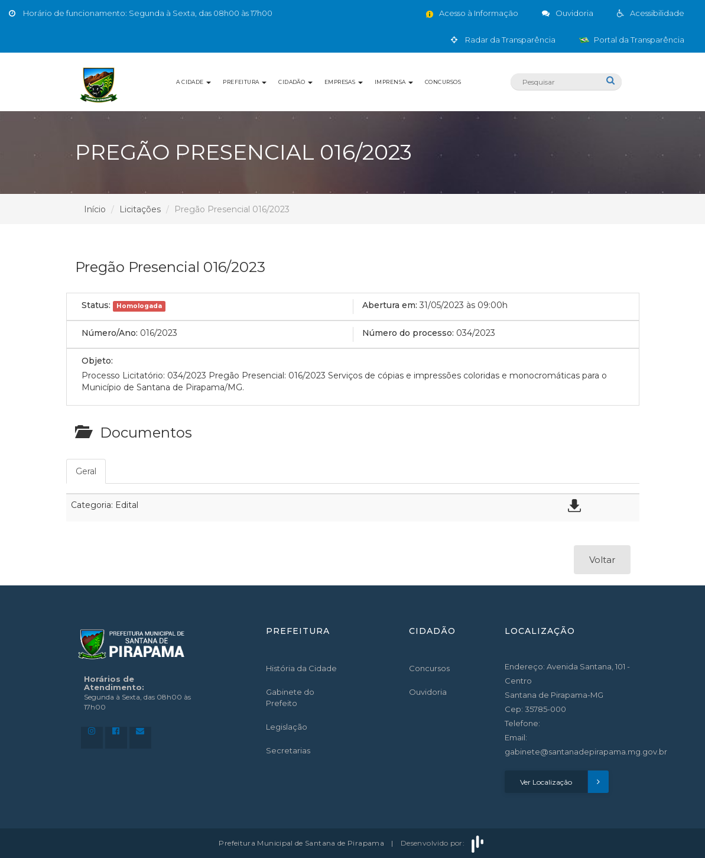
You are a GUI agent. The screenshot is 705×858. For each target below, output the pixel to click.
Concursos (443, 82)
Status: (96, 305)
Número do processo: (408, 333)
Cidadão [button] (295, 82)
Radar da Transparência (503, 39)
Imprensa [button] (394, 82)
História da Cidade (301, 668)
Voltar (602, 559)
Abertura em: (389, 305)
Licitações (140, 209)
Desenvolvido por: (443, 842)
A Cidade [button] (193, 82)
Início (95, 209)
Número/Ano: (110, 333)
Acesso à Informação (471, 13)
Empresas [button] (343, 82)
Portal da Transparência (631, 39)
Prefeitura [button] (245, 82)
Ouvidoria (428, 692)
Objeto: (97, 360)
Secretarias (288, 750)
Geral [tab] (86, 471)
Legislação (286, 726)
